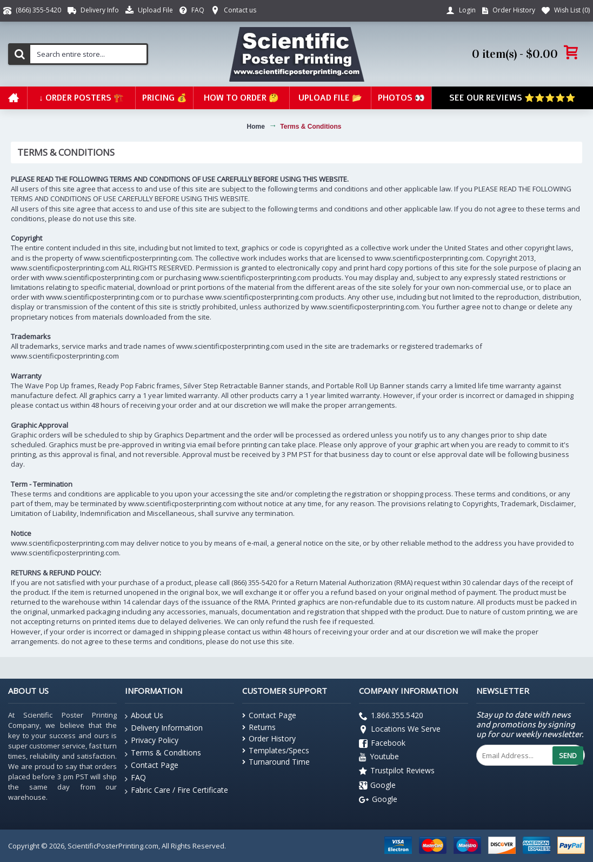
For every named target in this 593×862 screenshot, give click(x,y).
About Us (144, 715)
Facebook (382, 744)
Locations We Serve (400, 730)
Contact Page (151, 765)
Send (568, 755)
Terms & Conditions (163, 753)
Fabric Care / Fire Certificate (176, 790)
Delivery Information (164, 728)
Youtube (379, 758)
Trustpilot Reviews (397, 771)
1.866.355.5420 (391, 716)
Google (377, 785)
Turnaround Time (276, 762)
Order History (269, 738)
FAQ (135, 778)
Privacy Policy (151, 740)
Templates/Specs (275, 750)
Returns (259, 727)
